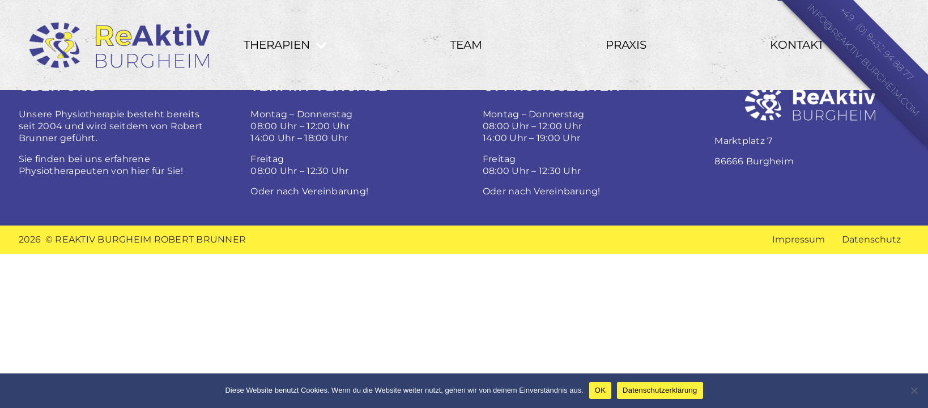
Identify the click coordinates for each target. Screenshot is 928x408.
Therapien (277, 45)
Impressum (798, 239)
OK (600, 390)
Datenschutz (871, 239)
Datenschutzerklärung (660, 390)
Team (466, 45)
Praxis (626, 45)
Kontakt (797, 45)
